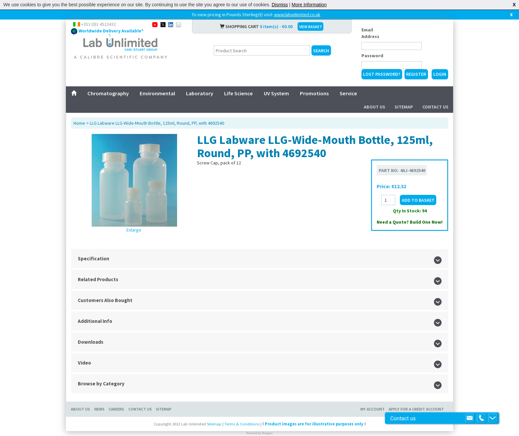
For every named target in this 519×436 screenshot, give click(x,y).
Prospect (267, 433)
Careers (116, 409)
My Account (372, 409)
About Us (374, 107)
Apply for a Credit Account (416, 409)
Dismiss (280, 4)
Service (348, 93)
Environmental (157, 93)
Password (372, 56)
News (99, 409)
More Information (309, 4)
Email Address (370, 33)
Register (416, 74)
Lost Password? (381, 74)
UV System (276, 93)
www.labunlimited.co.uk (297, 15)
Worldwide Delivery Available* (110, 31)
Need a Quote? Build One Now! (410, 222)
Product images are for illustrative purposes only (314, 423)
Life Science (238, 93)
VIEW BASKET (310, 26)
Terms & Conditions (242, 423)
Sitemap (404, 107)
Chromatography (108, 93)
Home (79, 123)
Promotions (314, 93)
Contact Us (435, 107)
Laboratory (199, 93)
